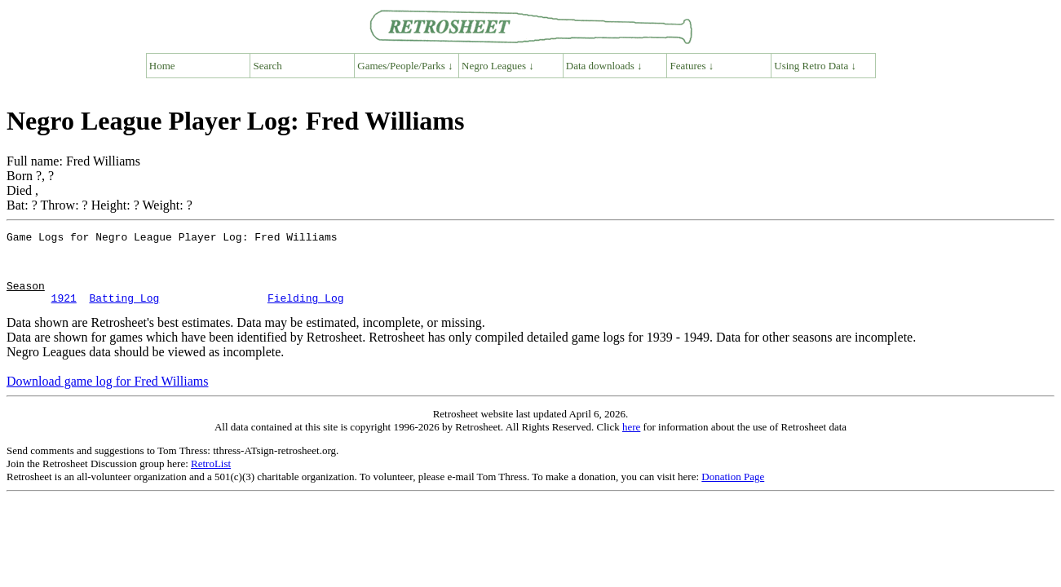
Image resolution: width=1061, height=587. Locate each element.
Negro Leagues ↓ (498, 66)
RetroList (211, 478)
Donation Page (732, 491)
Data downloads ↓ (604, 66)
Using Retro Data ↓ (815, 66)
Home (162, 66)
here (631, 441)
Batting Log (124, 312)
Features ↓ (692, 66)
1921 (64, 312)
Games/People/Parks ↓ (405, 66)
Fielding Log (305, 312)
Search (268, 66)
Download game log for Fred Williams (107, 396)
